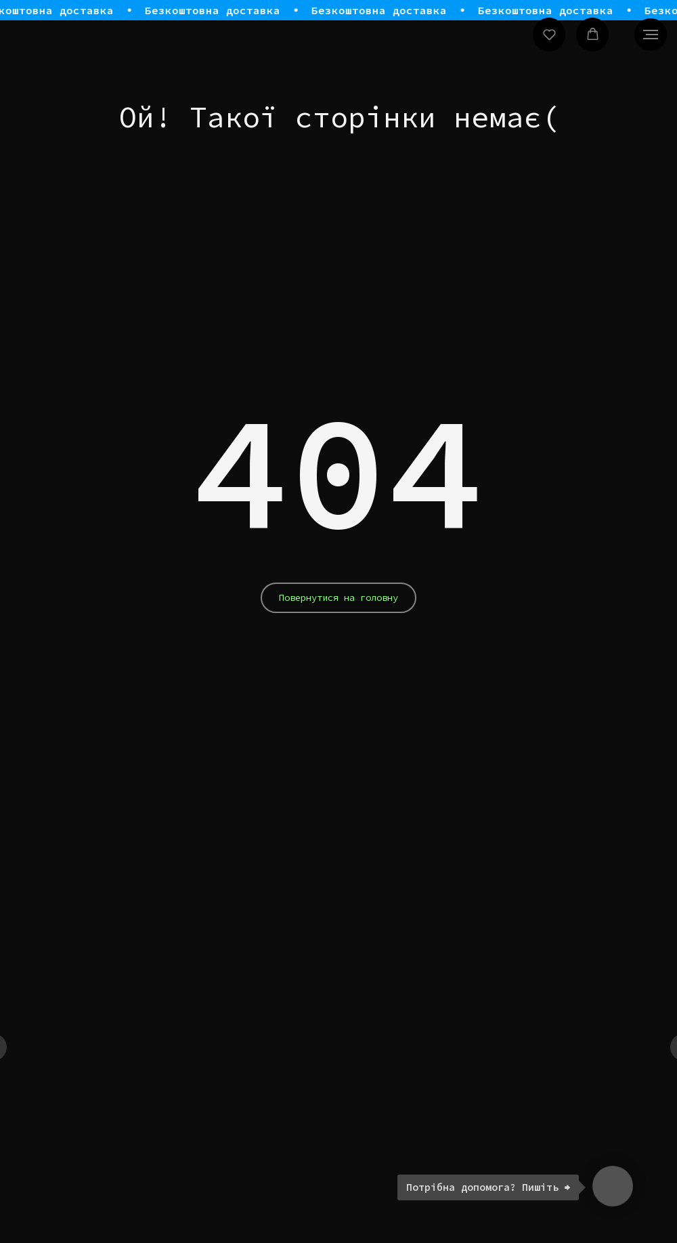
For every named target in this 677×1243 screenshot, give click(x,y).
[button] (549, 34)
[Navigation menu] (650, 34)
